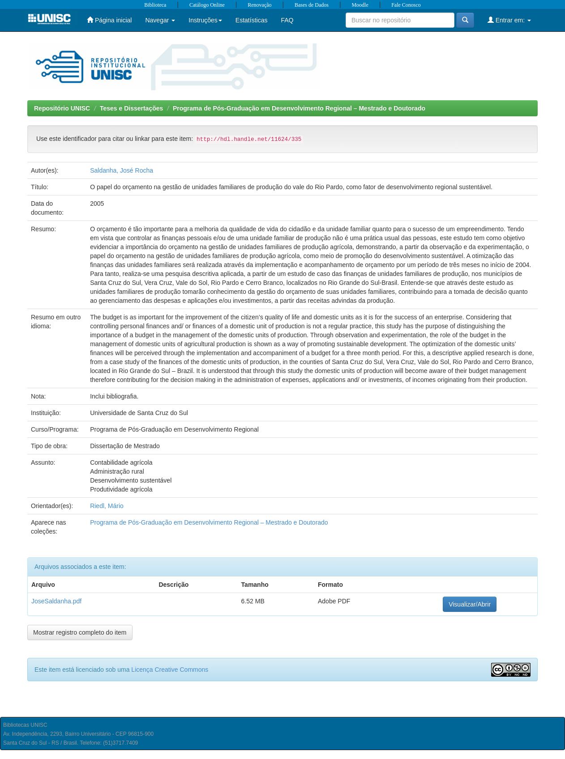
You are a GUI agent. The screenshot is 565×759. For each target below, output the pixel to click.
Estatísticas (251, 20)
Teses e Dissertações (131, 108)
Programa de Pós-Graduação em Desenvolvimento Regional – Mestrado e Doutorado (299, 108)
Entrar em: (509, 20)
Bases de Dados (312, 5)
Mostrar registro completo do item (80, 632)
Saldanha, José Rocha (121, 170)
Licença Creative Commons (169, 669)
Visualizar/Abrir (470, 604)
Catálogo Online (207, 5)
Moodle (359, 5)
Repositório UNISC (62, 108)
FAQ (287, 20)
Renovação (259, 5)
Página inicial (109, 20)
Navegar (160, 20)
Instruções (205, 20)
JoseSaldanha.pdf (56, 601)
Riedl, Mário (107, 505)
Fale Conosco (406, 5)
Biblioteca (155, 5)
